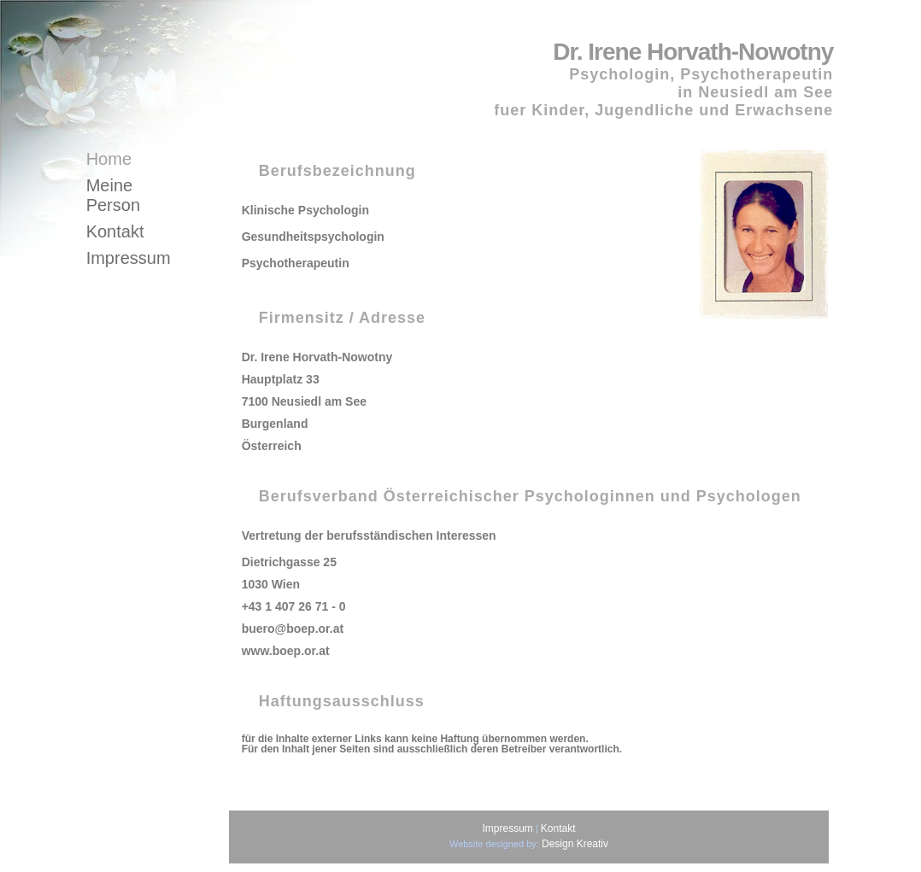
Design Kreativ (575, 844)
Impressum (128, 258)
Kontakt (115, 231)
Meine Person (113, 195)
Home (109, 158)
